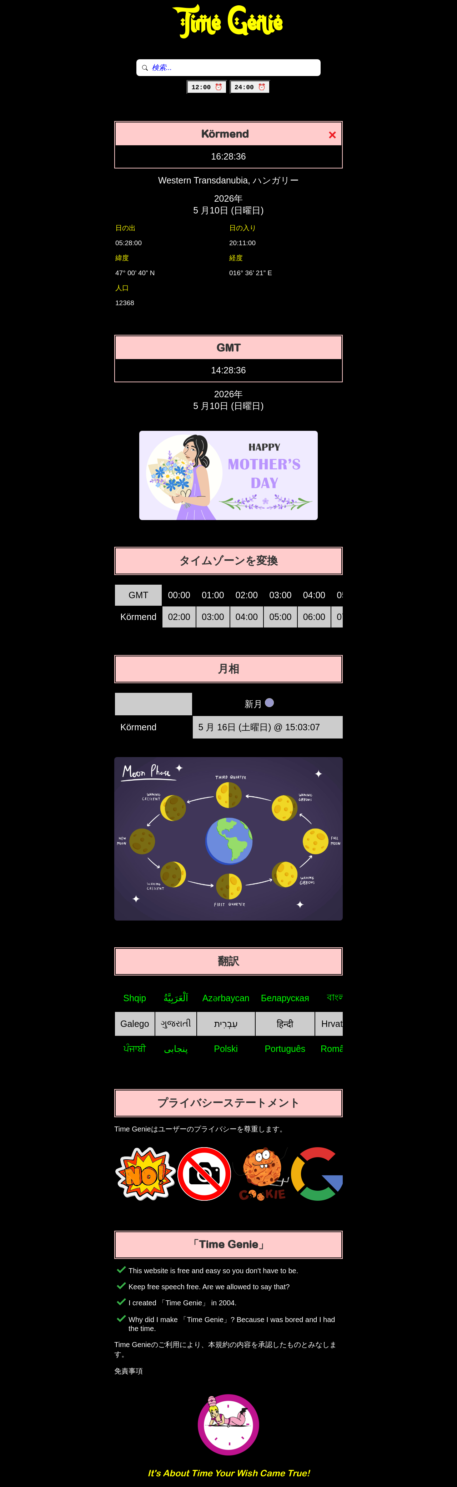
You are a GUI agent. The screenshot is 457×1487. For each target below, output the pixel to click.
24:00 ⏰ (250, 87)
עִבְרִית (226, 1024)
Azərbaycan (226, 998)
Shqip (134, 998)
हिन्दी (285, 1024)
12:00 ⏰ (206, 87)
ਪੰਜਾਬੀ (135, 1049)
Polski (226, 1049)
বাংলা (337, 997)
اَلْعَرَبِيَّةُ (176, 998)
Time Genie (228, 23)
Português (285, 1049)
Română (338, 1049)
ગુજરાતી (176, 1023)
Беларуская (285, 998)
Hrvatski (337, 1024)
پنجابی (176, 1049)
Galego (134, 1024)
